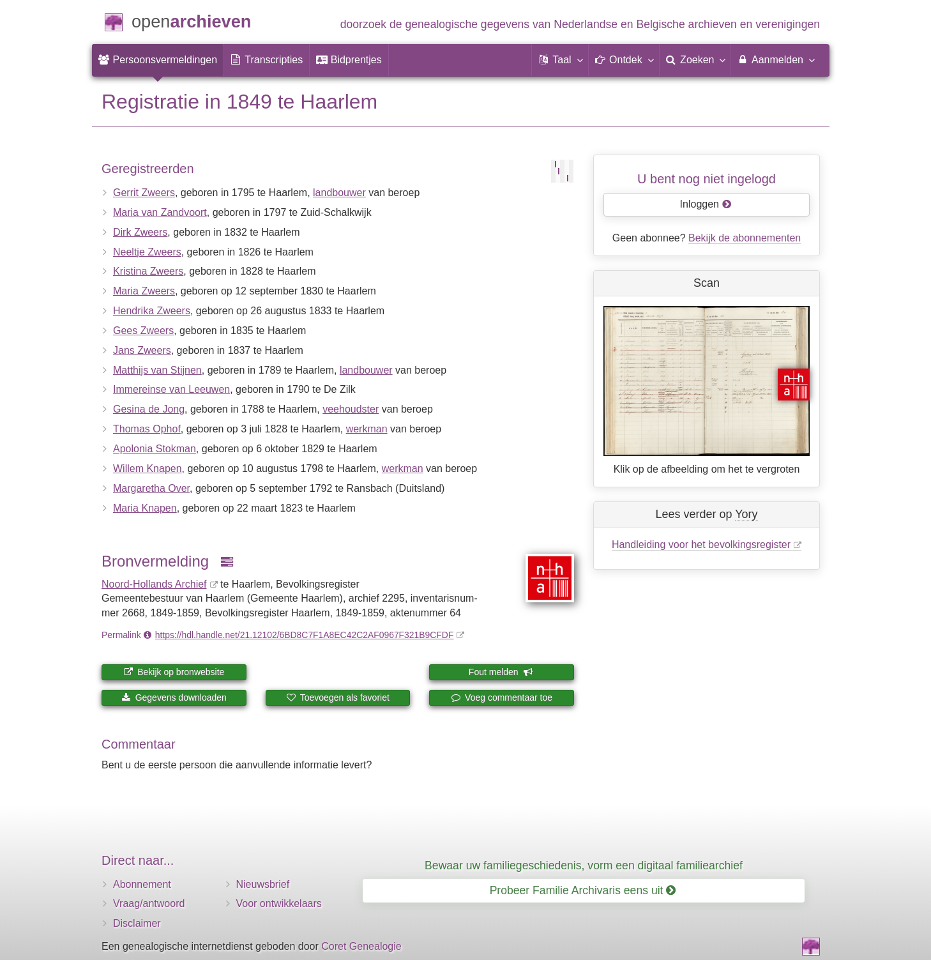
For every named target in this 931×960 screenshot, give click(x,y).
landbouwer (339, 192)
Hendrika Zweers (151, 310)
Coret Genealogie (361, 946)
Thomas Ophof (147, 428)
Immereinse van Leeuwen (171, 389)
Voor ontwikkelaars (279, 903)
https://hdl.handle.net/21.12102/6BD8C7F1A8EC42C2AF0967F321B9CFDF (304, 635)
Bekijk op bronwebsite (173, 672)
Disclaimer (137, 923)
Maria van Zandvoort (160, 212)
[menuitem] (157, 60)
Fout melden (501, 672)
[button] (560, 60)
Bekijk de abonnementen (744, 237)
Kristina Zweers (148, 271)
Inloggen (706, 204)
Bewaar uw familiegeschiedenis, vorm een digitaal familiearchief (584, 865)
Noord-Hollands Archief (154, 584)
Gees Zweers (143, 330)
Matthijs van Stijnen (157, 370)
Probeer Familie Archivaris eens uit (583, 890)
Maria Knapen (145, 508)
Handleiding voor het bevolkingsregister (701, 544)
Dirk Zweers (140, 232)
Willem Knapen (147, 468)
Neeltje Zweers (147, 252)
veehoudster (350, 409)
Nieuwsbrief (263, 884)
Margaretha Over (151, 488)
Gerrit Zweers (144, 192)
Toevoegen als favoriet (338, 697)
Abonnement (142, 884)
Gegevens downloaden (174, 697)
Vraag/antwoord (149, 903)
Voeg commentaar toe (501, 697)
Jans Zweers (142, 350)
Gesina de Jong (149, 409)
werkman (367, 428)
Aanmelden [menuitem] (776, 59)
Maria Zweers (144, 291)
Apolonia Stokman (154, 448)
